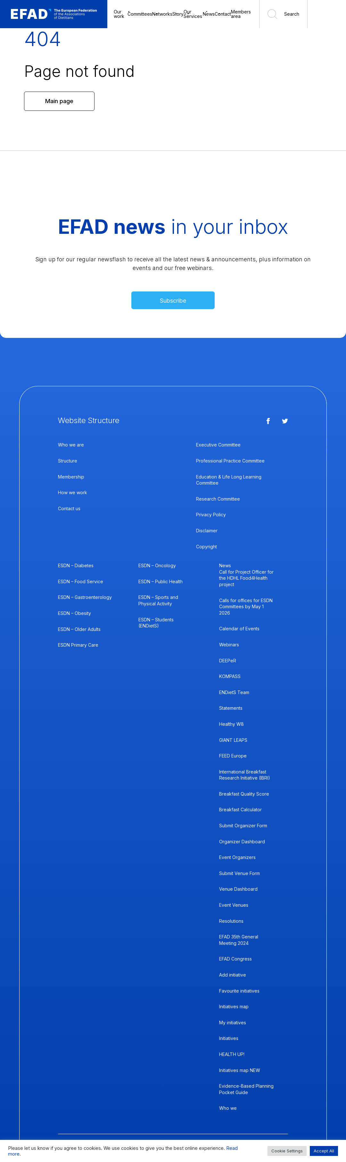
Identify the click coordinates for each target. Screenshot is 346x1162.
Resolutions (231, 921)
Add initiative (232, 975)
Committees (140, 14)
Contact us (69, 508)
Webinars (229, 644)
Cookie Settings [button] (287, 1150)
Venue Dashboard (238, 889)
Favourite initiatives (239, 991)
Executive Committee (218, 444)
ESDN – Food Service (80, 581)
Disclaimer (207, 530)
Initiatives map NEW (239, 1070)
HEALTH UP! (231, 1054)
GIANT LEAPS (233, 740)
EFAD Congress (235, 959)
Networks (162, 14)
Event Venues (233, 905)
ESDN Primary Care (78, 645)
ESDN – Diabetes (76, 565)
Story (178, 14)
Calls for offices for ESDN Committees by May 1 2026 (246, 607)
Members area (241, 14)
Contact (223, 14)
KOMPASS (230, 676)
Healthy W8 (231, 724)
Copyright (206, 546)
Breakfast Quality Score (244, 794)
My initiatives (232, 1022)
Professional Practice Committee (230, 460)
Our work (119, 14)
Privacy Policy (211, 514)
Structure (67, 460)
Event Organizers (237, 857)
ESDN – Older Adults (79, 629)
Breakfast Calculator (240, 809)
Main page (59, 101)
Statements (231, 708)
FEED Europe (233, 755)
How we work (72, 492)
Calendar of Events (239, 628)
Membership (71, 476)
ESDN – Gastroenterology (85, 597)
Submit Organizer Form (243, 825)
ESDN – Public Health (160, 581)
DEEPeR (227, 660)
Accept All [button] (324, 1150)
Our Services (193, 14)
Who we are (71, 444)
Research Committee (218, 499)
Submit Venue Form (239, 873)
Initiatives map (234, 1006)
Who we (228, 1108)
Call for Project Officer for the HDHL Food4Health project (246, 578)
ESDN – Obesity (74, 613)
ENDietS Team (234, 692)
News (209, 14)
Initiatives (228, 1038)
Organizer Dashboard (242, 841)
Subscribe (173, 300)
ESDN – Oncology (157, 565)
